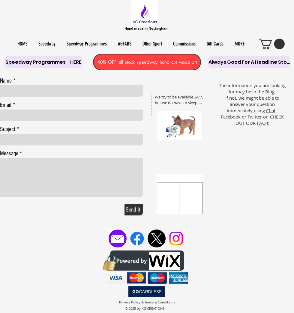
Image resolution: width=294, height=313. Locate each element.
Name (6, 81)
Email (5, 105)
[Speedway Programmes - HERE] (43, 62)
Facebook (231, 117)
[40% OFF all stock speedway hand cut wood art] (147, 62)
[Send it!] (133, 209)
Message (9, 153)
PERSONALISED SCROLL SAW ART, (201, 8)
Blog (269, 92)
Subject (7, 129)
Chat (270, 110)
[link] (272, 44)
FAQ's (263, 123)
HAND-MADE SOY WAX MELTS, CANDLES (231, 3)
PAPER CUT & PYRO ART (270, 8)
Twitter (255, 117)
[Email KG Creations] (118, 238)
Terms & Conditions (160, 302)
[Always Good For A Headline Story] (249, 62)
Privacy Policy (129, 302)
